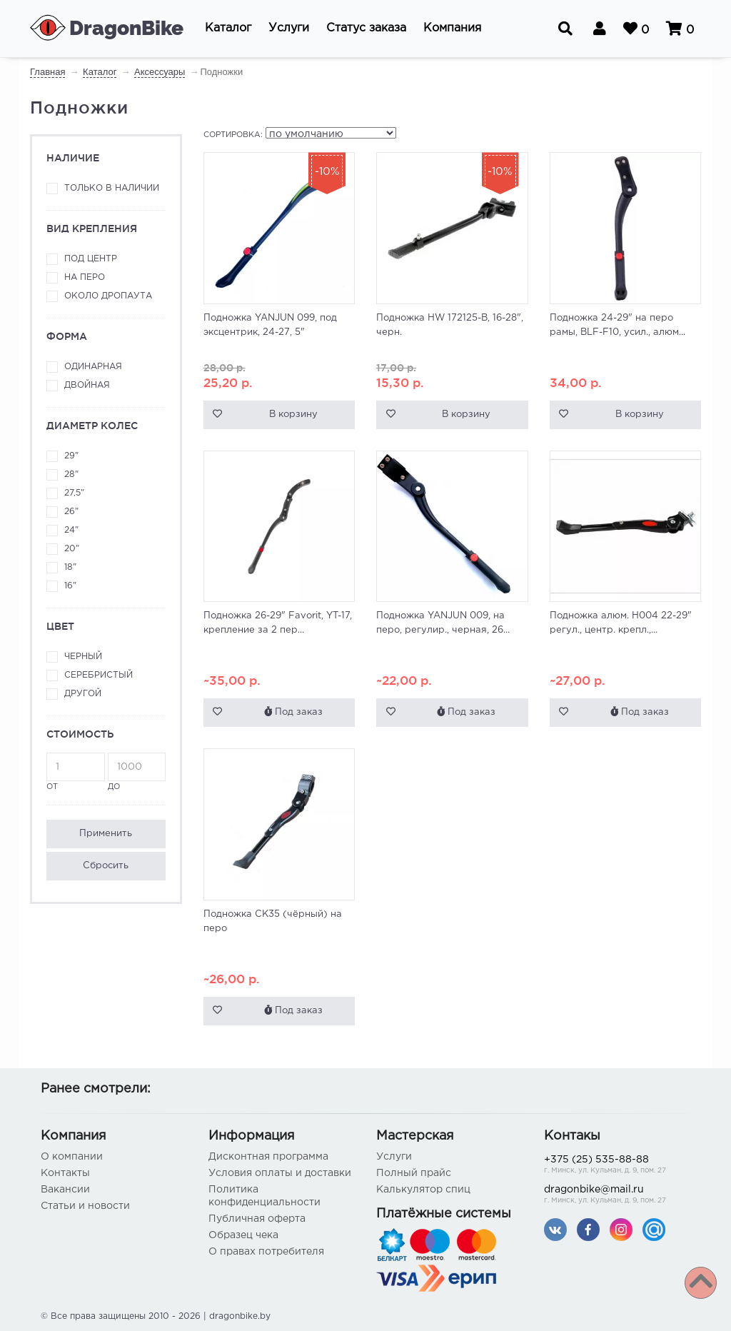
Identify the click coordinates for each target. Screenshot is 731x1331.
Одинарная (93, 367)
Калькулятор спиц (423, 1189)
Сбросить (105, 866)
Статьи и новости (85, 1206)
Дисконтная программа (268, 1156)
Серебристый (98, 675)
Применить (105, 834)
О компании (72, 1156)
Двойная (87, 385)
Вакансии (65, 1189)
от (75, 771)
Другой (82, 694)
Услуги (394, 1156)
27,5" (74, 493)
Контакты (65, 1173)
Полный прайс (413, 1173)
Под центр (90, 259)
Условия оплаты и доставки (279, 1173)
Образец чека (243, 1235)
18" (70, 567)
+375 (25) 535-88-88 (617, 1165)
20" (71, 549)
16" (70, 586)
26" (71, 512)
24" (71, 530)
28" (71, 474)
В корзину (293, 414)
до (137, 771)
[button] (228, 28)
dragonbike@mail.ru (617, 1195)
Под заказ (293, 711)
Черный (83, 657)
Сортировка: (233, 135)
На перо (84, 277)
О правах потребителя (266, 1251)
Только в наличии (111, 188)
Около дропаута (108, 296)
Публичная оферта (257, 1219)
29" (71, 456)
